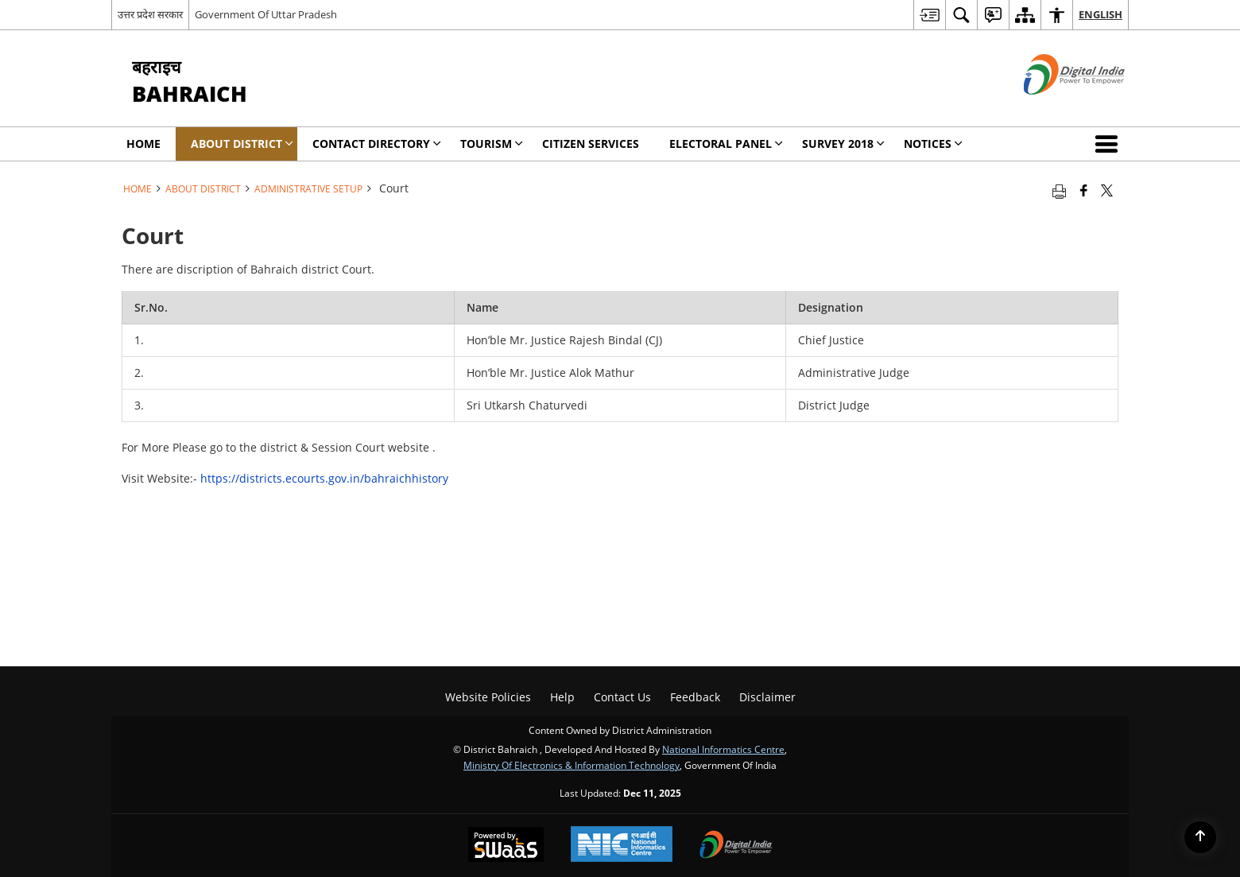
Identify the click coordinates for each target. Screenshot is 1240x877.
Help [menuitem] (562, 696)
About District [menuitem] (242, 143)
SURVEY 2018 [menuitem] (843, 143)
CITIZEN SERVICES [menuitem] (590, 143)
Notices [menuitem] (933, 143)
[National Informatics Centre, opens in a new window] (621, 845)
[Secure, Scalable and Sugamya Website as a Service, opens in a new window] (506, 846)
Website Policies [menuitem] (488, 696)
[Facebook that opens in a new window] (1084, 190)
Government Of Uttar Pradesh (266, 14)
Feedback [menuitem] (695, 696)
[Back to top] (1200, 837)
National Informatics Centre (723, 749)
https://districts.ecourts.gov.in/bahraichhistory (324, 478)
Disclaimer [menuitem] (767, 696)
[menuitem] (929, 14)
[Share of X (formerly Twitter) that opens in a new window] (1107, 190)
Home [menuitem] (143, 143)
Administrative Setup (308, 188)
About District (203, 188)
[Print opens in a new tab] (1059, 190)
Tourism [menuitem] (491, 143)
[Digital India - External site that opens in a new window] (1054, 107)
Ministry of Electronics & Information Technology (571, 765)
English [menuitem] (1100, 14)
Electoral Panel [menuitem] (726, 143)
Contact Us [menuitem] (622, 696)
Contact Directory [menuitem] (376, 143)
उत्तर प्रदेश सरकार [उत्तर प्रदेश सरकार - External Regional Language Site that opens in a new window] (150, 14)
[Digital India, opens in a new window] (736, 846)
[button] (1110, 144)
